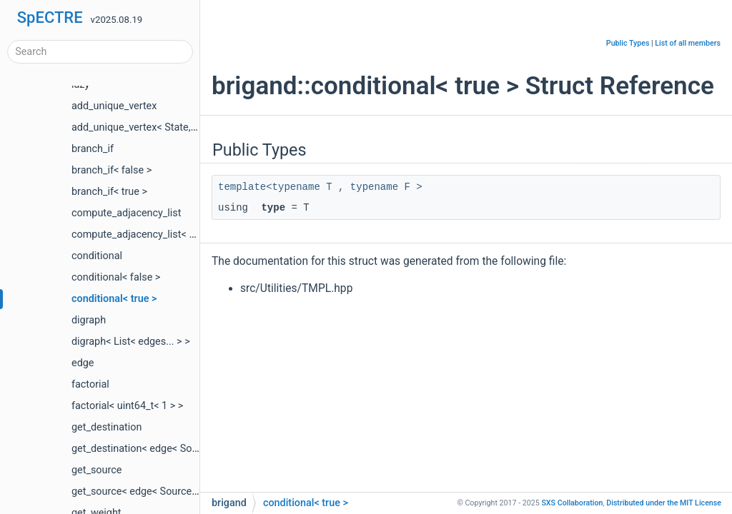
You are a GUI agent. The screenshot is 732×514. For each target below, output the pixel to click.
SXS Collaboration (572, 503)
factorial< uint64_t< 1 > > (127, 406)
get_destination (106, 427)
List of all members (688, 43)
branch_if (92, 149)
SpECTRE (50, 17)
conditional (96, 256)
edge (82, 363)
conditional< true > (114, 299)
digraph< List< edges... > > (130, 342)
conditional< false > (115, 277)
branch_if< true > (109, 192)
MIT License (663, 503)
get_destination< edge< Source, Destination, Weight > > (195, 449)
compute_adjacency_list (126, 213)
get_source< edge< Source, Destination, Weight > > (185, 491)
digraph (88, 320)
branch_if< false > (111, 170)
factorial (90, 384)
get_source (96, 470)
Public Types (628, 43)
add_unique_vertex (114, 106)
